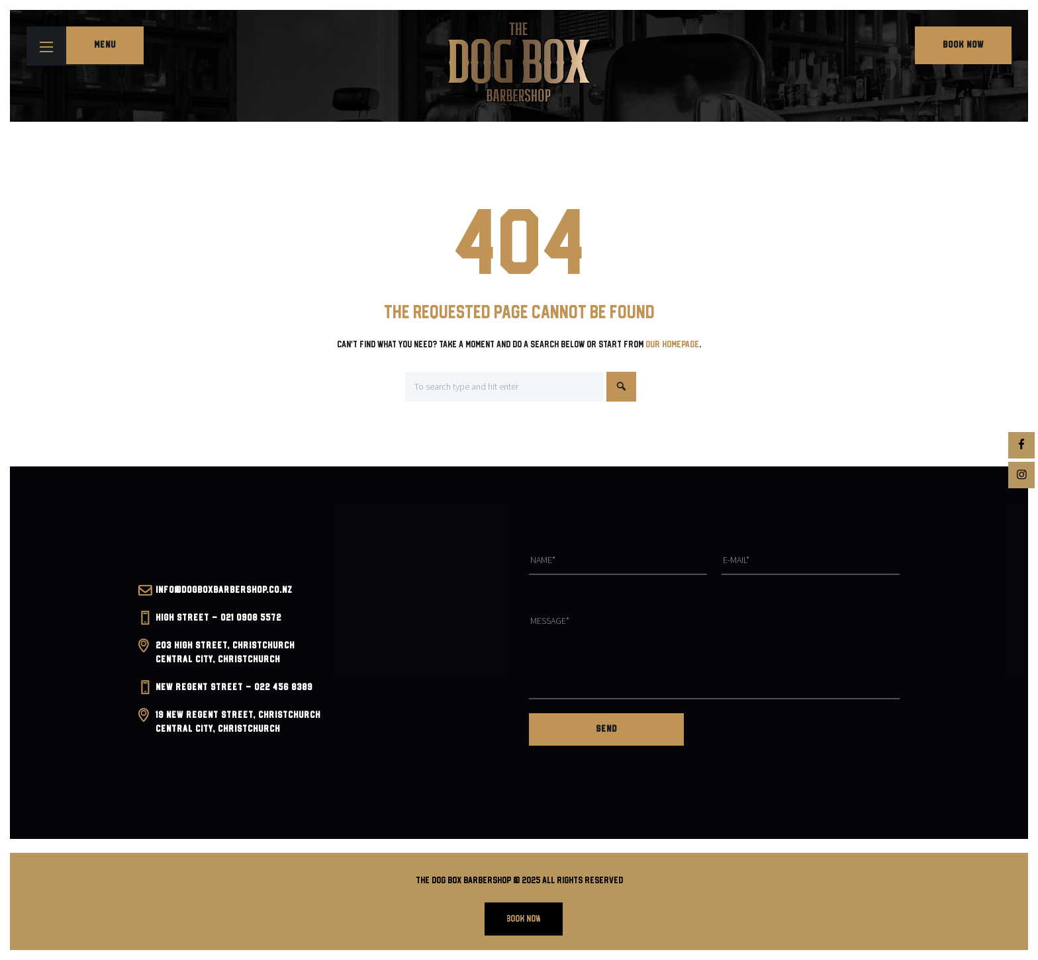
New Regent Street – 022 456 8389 (234, 687)
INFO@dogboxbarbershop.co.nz (224, 590)
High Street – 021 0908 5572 (218, 618)
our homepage (672, 344)
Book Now (963, 45)
